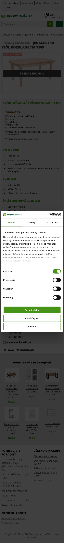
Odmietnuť (32, 326)
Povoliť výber (32, 318)
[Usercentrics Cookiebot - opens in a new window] (48, 214)
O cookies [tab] (52, 222)
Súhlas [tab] (11, 222)
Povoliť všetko (32, 310)
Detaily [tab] (32, 222)
